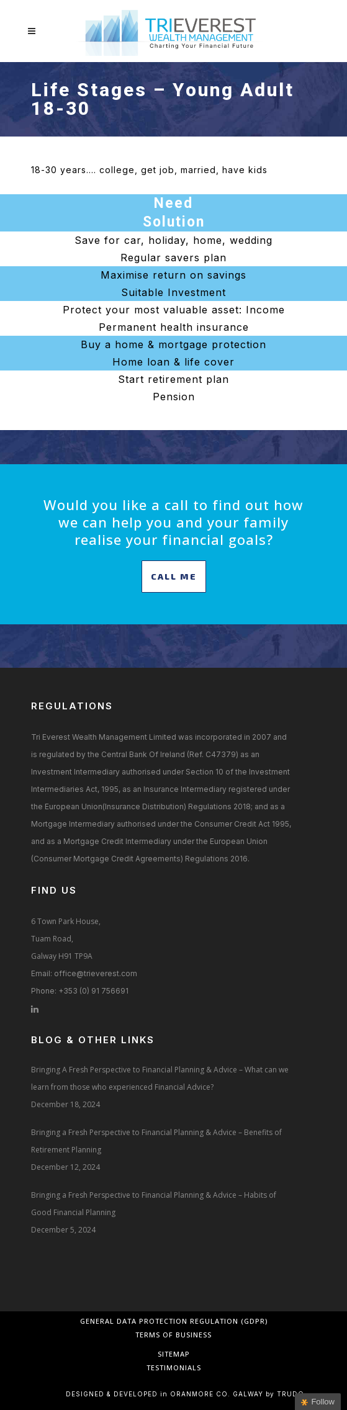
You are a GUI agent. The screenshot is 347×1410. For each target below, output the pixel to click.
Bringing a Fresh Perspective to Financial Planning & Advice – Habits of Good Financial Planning (153, 1204)
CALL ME (174, 576)
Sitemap (174, 1353)
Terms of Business (173, 1334)
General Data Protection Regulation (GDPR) (174, 1321)
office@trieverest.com (95, 973)
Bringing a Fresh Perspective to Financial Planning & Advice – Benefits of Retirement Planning (156, 1141)
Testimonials (173, 1367)
